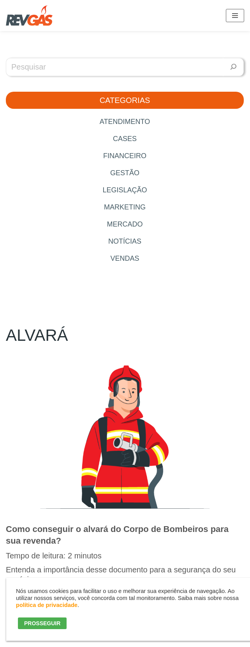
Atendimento (125, 122)
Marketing (125, 207)
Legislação (124, 190)
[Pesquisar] (233, 67)
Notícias (124, 241)
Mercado (125, 224)
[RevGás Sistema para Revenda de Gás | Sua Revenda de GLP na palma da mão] (29, 15)
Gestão (124, 173)
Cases (125, 139)
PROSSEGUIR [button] (42, 623)
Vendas (124, 258)
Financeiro (124, 156)
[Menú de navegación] (235, 15)
